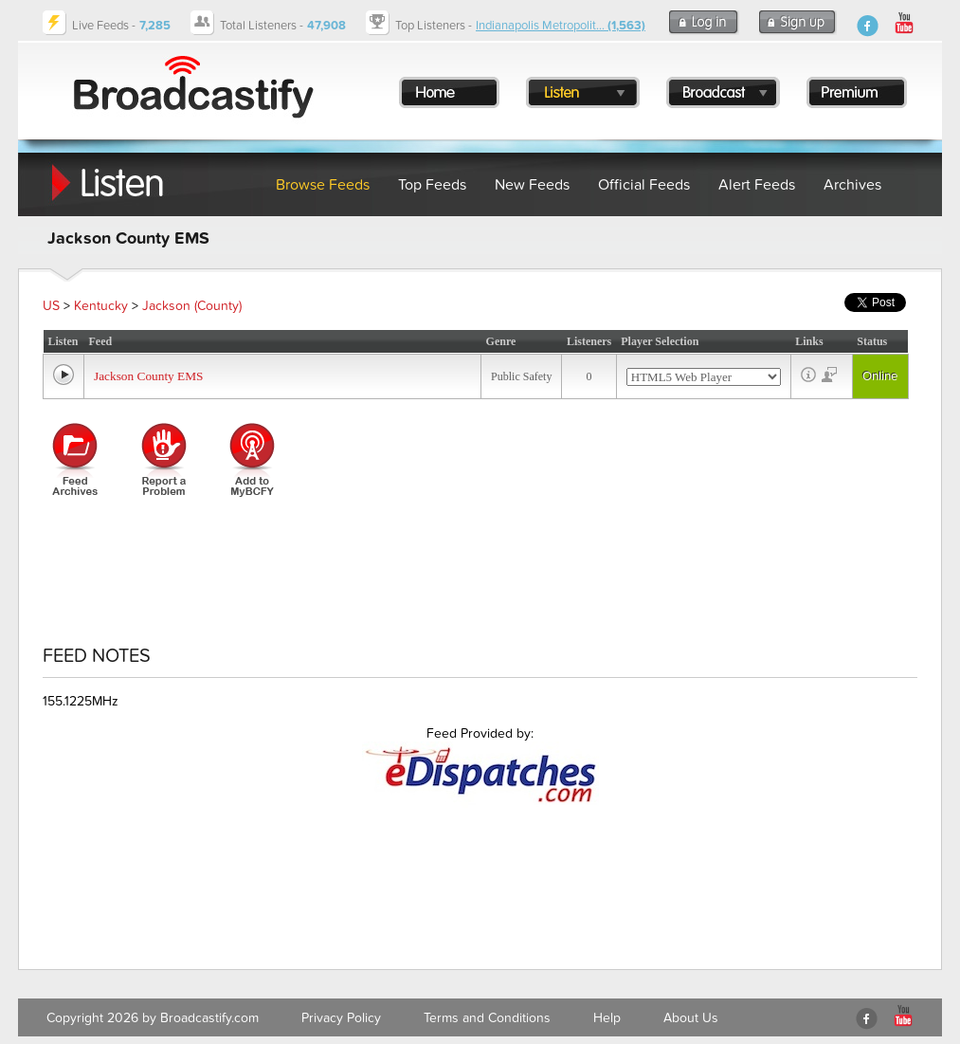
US (51, 306)
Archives (852, 184)
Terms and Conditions (487, 1018)
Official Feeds (644, 184)
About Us (690, 1018)
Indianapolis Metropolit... (560, 25)
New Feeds (532, 184)
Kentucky (101, 306)
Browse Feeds (323, 184)
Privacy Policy (341, 1018)
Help (607, 1018)
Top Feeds (432, 184)
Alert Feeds (756, 184)
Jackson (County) (192, 306)
